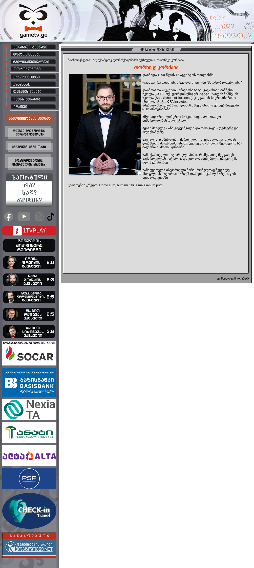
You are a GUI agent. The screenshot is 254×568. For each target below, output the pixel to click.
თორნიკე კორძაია (170, 60)
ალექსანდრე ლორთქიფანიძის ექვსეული (123, 60)
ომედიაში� (240, 278)
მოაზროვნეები (78, 60)
